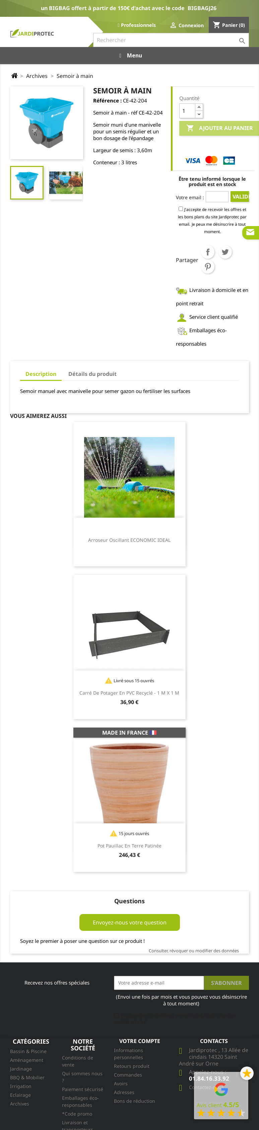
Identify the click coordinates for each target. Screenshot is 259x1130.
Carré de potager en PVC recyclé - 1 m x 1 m (129, 693)
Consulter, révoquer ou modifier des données (194, 951)
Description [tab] (40, 374)
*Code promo (77, 1114)
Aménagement (26, 1060)
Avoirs (121, 1083)
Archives (19, 1103)
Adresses (124, 1092)
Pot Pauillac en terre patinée (129, 845)
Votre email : (190, 197)
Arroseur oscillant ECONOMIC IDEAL (129, 540)
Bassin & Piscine (28, 1051)
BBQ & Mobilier (27, 1077)
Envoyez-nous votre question (130, 922)
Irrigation (20, 1086)
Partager (207, 252)
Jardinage (21, 1069)
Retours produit (131, 1066)
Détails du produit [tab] (92, 374)
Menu (129, 55)
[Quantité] (187, 110)
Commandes (128, 1075)
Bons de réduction (134, 1101)
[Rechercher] (171, 40)
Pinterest (207, 266)
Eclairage (20, 1095)
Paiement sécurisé (82, 1089)
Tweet (225, 252)
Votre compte (139, 1041)
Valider (241, 196)
